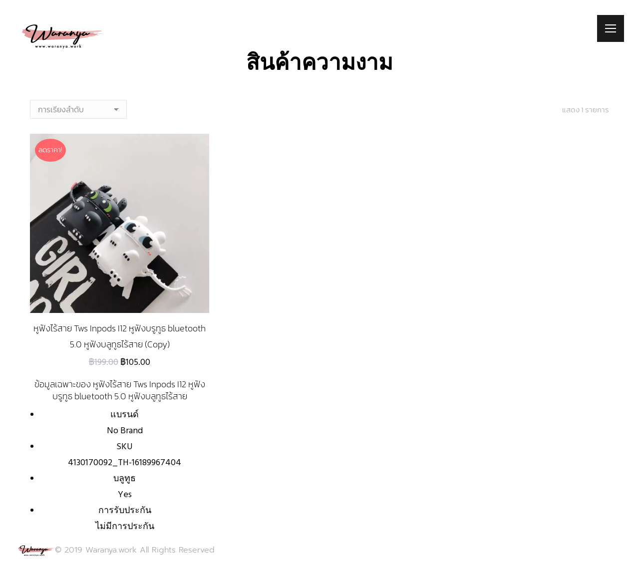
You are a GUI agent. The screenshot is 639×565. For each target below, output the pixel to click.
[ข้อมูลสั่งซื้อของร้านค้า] (78, 109)
